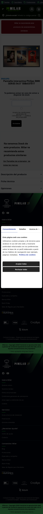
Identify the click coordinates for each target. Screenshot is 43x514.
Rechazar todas (21, 269)
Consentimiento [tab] (9, 229)
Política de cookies (27, 255)
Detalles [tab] (22, 229)
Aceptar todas (21, 264)
